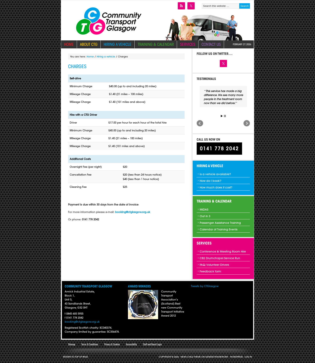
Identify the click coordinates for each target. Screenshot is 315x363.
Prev (200, 123)
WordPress (236, 356)
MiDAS (204, 209)
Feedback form (210, 271)
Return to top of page (75, 356)
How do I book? (210, 181)
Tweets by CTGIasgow (205, 286)
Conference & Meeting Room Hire (223, 251)
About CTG (87, 44)
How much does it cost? (216, 187)
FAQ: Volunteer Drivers (214, 265)
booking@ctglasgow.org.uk (82, 321)
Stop (225, 116)
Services (186, 44)
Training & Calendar (154, 44)
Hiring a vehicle (116, 44)
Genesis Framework (216, 356)
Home (69, 44)
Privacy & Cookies (112, 344)
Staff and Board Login (152, 344)
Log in (248, 356)
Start (222, 116)
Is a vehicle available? (215, 174)
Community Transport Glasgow (107, 11)
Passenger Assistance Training (220, 223)
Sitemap (71, 344)
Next (246, 123)
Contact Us (211, 44)
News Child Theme (191, 356)
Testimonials (206, 79)
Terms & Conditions (89, 344)
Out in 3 (205, 216)
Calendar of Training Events (218, 229)
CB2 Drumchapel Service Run (220, 258)
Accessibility (131, 344)
